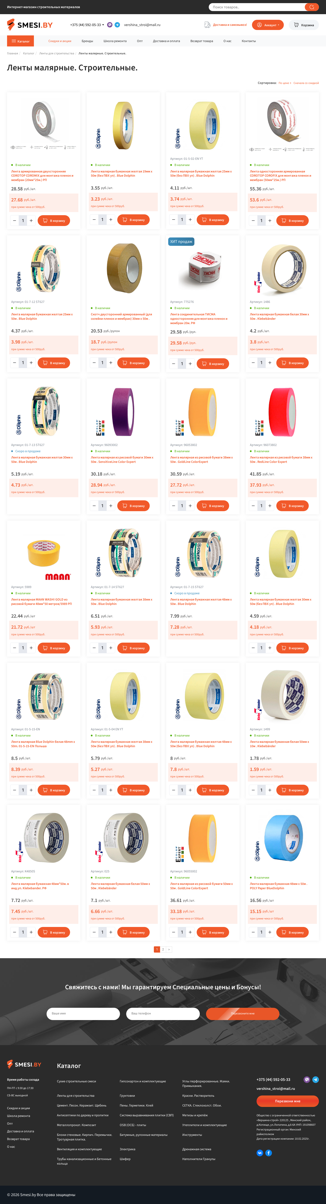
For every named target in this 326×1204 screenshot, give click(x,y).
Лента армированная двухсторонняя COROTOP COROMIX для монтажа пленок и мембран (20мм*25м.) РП (42, 175)
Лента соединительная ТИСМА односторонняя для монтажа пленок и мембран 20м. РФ (198, 318)
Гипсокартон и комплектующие (143, 1081)
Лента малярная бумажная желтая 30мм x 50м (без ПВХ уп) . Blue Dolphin (280, 601)
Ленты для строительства (75, 1095)
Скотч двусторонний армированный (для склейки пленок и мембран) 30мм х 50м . (121, 316)
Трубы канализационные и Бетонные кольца (84, 1161)
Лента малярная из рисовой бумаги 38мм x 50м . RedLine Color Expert (281, 459)
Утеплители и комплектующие (204, 1125)
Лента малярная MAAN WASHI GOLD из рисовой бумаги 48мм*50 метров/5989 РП (41, 601)
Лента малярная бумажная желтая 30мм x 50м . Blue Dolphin (42, 459)
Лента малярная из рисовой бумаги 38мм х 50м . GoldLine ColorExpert (201, 459)
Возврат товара (201, 41)
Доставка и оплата (166, 41)
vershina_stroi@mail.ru (142, 24)
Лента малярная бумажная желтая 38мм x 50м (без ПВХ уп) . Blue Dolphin (121, 744)
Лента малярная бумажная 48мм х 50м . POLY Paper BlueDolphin (278, 886)
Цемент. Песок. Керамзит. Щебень (81, 1105)
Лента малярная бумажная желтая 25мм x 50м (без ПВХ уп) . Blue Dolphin (201, 173)
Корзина (307, 25)
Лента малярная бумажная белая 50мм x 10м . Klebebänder (279, 744)
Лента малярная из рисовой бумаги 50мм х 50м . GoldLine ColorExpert (201, 886)
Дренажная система (196, 1149)
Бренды (87, 41)
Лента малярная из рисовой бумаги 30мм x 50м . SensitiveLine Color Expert (122, 459)
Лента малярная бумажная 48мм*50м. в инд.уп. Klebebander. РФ (40, 886)
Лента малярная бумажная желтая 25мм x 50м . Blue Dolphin (42, 316)
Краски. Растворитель (198, 1095)
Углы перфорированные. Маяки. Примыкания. (206, 1083)
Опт (140, 41)
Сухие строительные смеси (76, 1081)
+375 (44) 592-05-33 (273, 1080)
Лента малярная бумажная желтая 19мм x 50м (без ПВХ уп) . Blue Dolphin (121, 173)
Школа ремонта (115, 41)
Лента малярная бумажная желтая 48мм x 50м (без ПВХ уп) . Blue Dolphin (201, 744)
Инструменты (192, 1135)
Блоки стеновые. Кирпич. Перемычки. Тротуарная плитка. (84, 1137)
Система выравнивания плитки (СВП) (147, 1115)
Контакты (249, 41)
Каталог (23, 41)
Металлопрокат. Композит (76, 1125)
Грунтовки (127, 1095)
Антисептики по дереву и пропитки (83, 1115)
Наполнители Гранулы (198, 1159)
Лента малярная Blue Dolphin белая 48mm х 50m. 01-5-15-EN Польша (43, 744)
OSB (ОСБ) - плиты (133, 1125)
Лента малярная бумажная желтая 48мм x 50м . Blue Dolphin (201, 601)
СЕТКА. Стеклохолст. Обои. (202, 1105)
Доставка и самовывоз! (230, 24)
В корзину (57, 221)
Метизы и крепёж (195, 1115)
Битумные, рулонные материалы (144, 1135)
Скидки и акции (59, 41)
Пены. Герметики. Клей (136, 1105)
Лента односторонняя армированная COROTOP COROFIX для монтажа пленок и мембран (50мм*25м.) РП (280, 175)
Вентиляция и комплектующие (79, 1149)
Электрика (127, 1149)
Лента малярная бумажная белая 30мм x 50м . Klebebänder (279, 316)
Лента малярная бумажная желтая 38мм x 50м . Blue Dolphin (121, 601)
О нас (227, 41)
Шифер (125, 1159)
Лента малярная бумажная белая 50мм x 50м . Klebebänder (120, 886)
